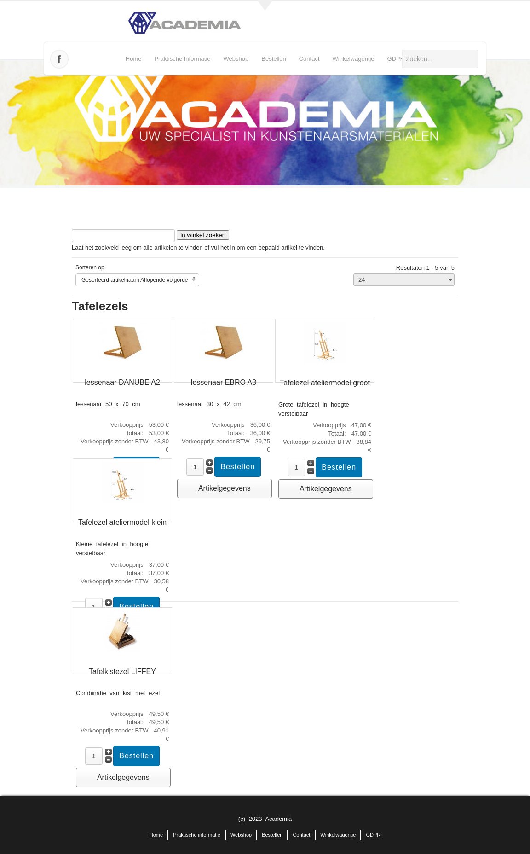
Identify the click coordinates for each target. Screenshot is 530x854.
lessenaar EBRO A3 (223, 382)
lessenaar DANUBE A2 (122, 382)
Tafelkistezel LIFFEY (122, 671)
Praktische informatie (182, 58)
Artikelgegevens (224, 488)
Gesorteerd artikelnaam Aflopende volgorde (134, 280)
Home (134, 58)
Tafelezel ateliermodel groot (325, 383)
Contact (309, 58)
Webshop (236, 58)
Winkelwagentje (353, 58)
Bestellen (273, 58)
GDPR (396, 58)
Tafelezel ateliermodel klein (122, 522)
